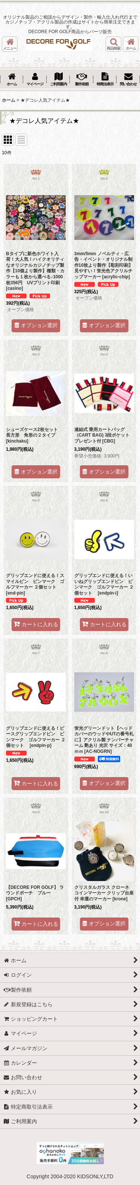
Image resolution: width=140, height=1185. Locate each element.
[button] (10, 44)
